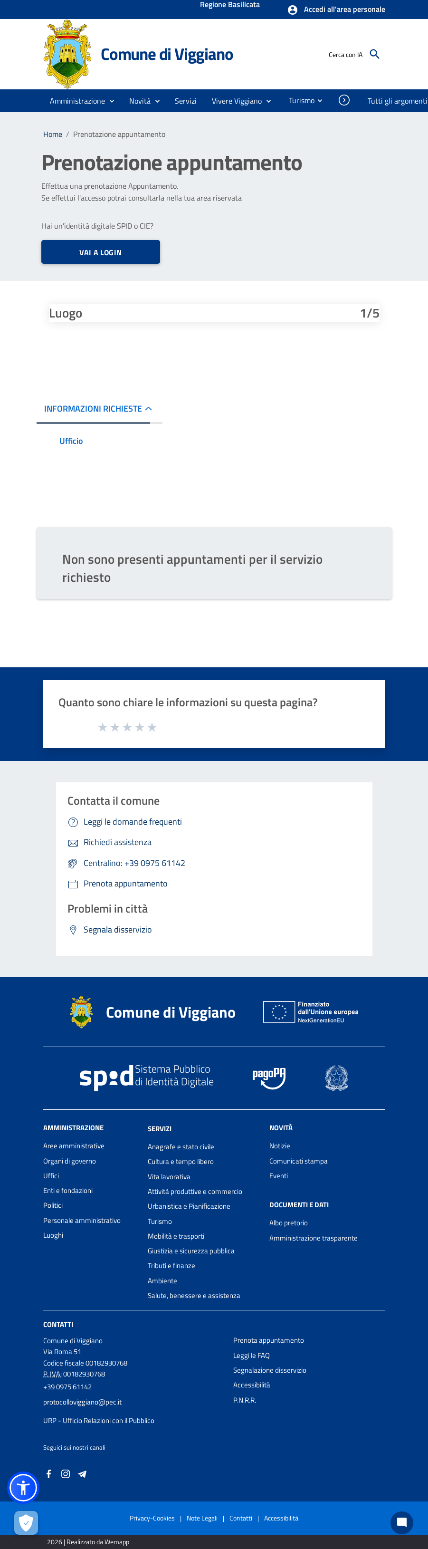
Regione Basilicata (230, 5)
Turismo (160, 1221)
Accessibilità (251, 1384)
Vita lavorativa (169, 1176)
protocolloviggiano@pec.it (82, 1401)
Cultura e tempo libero (181, 1161)
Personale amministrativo (82, 1220)
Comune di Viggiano (167, 54)
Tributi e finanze (171, 1265)
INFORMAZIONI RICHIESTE (93, 408)
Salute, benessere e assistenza (194, 1295)
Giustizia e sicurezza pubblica (191, 1250)
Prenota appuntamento (268, 1340)
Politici (53, 1205)
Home (52, 134)
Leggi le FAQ (251, 1355)
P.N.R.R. (244, 1400)
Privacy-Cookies (152, 1518)
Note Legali (202, 1518)
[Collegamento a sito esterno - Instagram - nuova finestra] (65, 1473)
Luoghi (53, 1235)
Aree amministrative (74, 1145)
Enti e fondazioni (68, 1190)
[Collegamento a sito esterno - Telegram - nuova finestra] (82, 1473)
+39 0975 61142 (67, 1386)
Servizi (159, 1128)
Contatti (58, 1324)
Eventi (278, 1175)
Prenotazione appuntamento (119, 134)
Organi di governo (69, 1160)
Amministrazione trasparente (313, 1237)
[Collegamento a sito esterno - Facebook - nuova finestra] (49, 1473)
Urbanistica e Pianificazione (189, 1206)
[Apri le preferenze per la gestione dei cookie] (26, 1523)
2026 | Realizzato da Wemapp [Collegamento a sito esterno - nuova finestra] (88, 1542)
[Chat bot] (402, 1523)
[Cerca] (374, 54)
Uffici (51, 1175)
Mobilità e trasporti (176, 1236)
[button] (336, 10)
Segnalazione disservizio (269, 1370)
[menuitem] (298, 100)
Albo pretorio (288, 1222)
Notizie (279, 1145)
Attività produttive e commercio (195, 1191)
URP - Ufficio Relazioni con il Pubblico (98, 1420)
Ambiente (162, 1280)
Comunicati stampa (298, 1160)
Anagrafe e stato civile (181, 1146)
